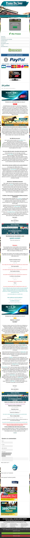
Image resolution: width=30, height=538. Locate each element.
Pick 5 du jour (3, 42)
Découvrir (15, 27)
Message (3, 451)
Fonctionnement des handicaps (6, 39)
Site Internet (4, 448)
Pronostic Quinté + (4, 40)
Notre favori (3, 36)
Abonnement (3, 37)
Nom (3, 441)
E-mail (3, 444)
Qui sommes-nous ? (4, 46)
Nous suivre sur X (5, 462)
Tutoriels (15, 432)
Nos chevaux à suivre (5, 43)
